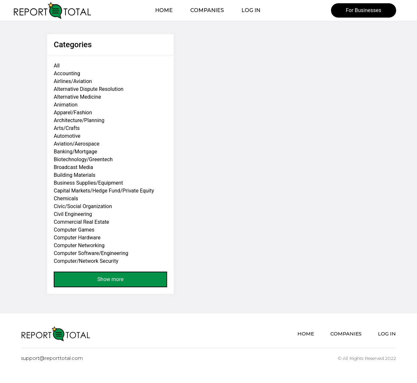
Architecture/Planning (79, 120)
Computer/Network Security (86, 261)
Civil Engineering (73, 214)
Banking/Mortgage (75, 152)
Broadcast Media (73, 167)
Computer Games (74, 230)
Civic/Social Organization (83, 206)
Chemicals (66, 198)
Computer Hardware (77, 237)
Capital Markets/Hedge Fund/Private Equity (104, 191)
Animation (66, 105)
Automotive (67, 136)
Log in (250, 10)
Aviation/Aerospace (76, 144)
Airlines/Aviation (73, 81)
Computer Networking (79, 245)
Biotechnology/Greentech (83, 159)
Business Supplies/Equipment (88, 183)
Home (164, 10)
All (57, 66)
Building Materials (74, 175)
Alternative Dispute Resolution (88, 89)
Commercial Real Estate (81, 222)
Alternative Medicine (77, 97)
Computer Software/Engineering (91, 253)
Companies (207, 10)
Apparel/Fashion (73, 112)
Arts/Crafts (67, 128)
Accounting (67, 73)
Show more (110, 279)
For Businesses (363, 10)
